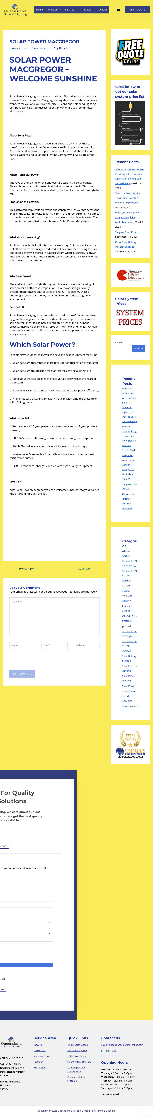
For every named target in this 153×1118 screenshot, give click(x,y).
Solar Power (128, 685)
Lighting (126, 600)
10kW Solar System (77, 1056)
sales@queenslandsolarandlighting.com (122, 1044)
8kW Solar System (77, 1050)
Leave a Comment (20, 48)
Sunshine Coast (42, 1056)
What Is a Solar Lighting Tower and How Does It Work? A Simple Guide (128, 198)
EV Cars (126, 585)
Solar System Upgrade (79, 1061)
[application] (59, 9)
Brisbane (38, 1061)
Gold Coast (40, 1050)
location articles (43, 48)
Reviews (88, 9)
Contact (103, 9)
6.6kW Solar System (78, 1044)
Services (71, 9)
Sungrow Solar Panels (126, 232)
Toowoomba (40, 1067)
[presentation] (33, 662)
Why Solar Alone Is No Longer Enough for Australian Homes (127, 217)
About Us (54, 9)
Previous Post (25, 569)
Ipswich (38, 1044)
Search (118, 342)
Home (39, 9)
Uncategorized (130, 705)
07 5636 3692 (109, 1050)
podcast (126, 626)
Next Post (85, 569)
